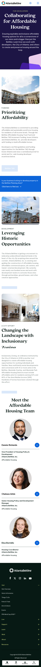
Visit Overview (6, 589)
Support (20, 624)
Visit (20, 585)
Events (4, 610)
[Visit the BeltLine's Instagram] (20, 578)
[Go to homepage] (11, 3)
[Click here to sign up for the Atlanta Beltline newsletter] (25, 662)
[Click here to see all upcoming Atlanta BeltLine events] (7, 662)
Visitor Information (7, 593)
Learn (20, 629)
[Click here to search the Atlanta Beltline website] (33, 662)
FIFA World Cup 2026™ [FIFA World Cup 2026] (8, 614)
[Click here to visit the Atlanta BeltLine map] (16, 662)
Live (20, 619)
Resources (20, 644)
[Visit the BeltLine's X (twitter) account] (15, 578)
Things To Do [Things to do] (6, 597)
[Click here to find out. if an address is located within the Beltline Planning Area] (11, 186)
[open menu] (38, 3)
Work (20, 634)
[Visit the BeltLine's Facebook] (10, 578)
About (20, 639)
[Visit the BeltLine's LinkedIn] (25, 578)
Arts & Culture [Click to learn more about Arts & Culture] (6, 606)
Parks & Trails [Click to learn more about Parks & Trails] (6, 601)
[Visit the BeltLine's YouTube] (30, 579)
